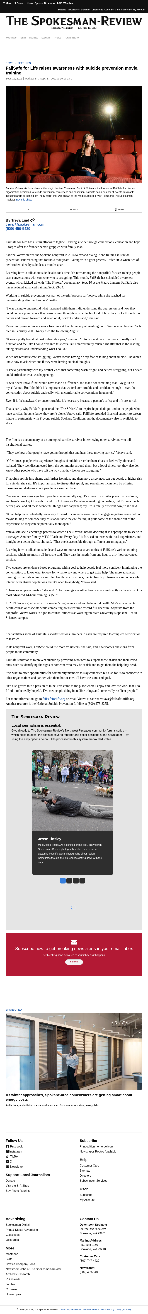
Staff (9, 1259)
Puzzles (62, 9)
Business (49, 3)
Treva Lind (23, 220)
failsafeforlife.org (54, 699)
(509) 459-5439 (18, 229)
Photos (57, 38)
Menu (7, 3)
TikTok (12, 1156)
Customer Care (112, 9)
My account (139, 9)
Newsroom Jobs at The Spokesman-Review (33, 1269)
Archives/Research (18, 1274)
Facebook (14, 1146)
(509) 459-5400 (89, 1272)
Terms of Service (91, 1309)
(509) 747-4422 (89, 1260)
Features (24, 63)
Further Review (72, 38)
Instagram (14, 1151)
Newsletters (73, 9)
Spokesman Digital (18, 1224)
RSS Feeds (13, 1279)
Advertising (15, 1219)
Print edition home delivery (97, 1146)
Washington (11, 38)
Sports (39, 3)
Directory (85, 1175)
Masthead (12, 1254)
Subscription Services (93, 1180)
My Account (87, 1199)
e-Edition (85, 9)
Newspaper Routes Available (98, 1151)
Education (46, 38)
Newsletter (15, 1166)
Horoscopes (13, 1294)
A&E (59, 3)
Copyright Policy (123, 1309)
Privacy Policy (107, 1309)
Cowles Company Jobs (20, 1264)
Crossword (12, 1289)
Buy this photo (24, 199)
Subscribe (126, 9)
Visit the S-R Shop (17, 1185)
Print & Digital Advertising (22, 1229)
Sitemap (85, 1170)
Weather (68, 3)
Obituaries (12, 1239)
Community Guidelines (70, 1309)
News (30, 3)
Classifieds (97, 9)
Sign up (74, 961)
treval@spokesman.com (25, 224)
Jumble (10, 1284)
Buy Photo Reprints (18, 1190)
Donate (10, 1180)
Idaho (23, 38)
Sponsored (20, 1009)
